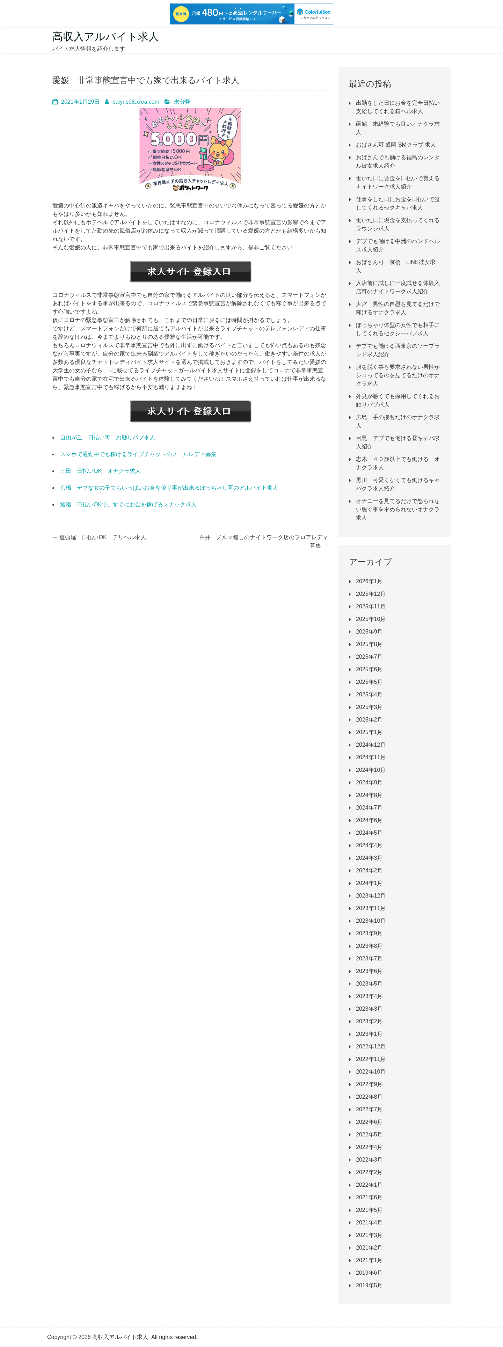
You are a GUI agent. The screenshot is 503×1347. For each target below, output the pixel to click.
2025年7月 (369, 657)
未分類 (182, 102)
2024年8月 (369, 795)
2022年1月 (369, 1185)
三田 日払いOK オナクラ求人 (100, 471)
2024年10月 (371, 770)
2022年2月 (369, 1172)
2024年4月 (369, 845)
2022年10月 (371, 1072)
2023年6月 (369, 971)
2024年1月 (369, 883)
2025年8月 (369, 644)
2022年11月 (371, 1059)
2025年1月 (369, 732)
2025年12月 (371, 594)
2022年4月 (369, 1147)
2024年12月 (371, 745)
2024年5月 (369, 833)
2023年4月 (369, 996)
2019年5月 (369, 1285)
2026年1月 (369, 581)
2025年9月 (369, 632)
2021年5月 (369, 1210)
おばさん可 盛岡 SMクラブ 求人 (396, 145)
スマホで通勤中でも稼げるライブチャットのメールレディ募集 (138, 454)
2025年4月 (369, 694)
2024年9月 (369, 782)
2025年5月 (369, 682)
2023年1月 (369, 1034)
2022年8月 (369, 1097)
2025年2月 (369, 720)
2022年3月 (369, 1160)
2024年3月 (369, 858)
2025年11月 (371, 606)
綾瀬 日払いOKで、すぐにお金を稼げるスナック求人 (128, 504)
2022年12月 (371, 1046)
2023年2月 (369, 1021)
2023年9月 (369, 933)
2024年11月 (371, 757)
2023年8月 (369, 946)
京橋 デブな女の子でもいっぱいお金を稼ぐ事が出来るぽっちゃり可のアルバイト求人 (169, 488)
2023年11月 (371, 908)
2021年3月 (369, 1235)
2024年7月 (369, 808)
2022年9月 (369, 1084)
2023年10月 (371, 921)
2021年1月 (369, 1260)
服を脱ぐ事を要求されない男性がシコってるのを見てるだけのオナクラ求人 (398, 375)
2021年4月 (369, 1222)
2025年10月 (371, 619)
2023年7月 (369, 958)
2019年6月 (369, 1273)
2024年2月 (369, 870)
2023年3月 (369, 1009)
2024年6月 (369, 820)
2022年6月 (369, 1122)
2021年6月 (369, 1197)
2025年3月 (369, 707)
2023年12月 (371, 896)
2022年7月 (369, 1109)
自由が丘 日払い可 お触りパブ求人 (107, 437)
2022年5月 (369, 1134)
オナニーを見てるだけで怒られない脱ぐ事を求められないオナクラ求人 (398, 509)
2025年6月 (369, 669)
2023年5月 (369, 984)
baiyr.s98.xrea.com (135, 102)
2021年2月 (369, 1248)
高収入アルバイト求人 (105, 36)
